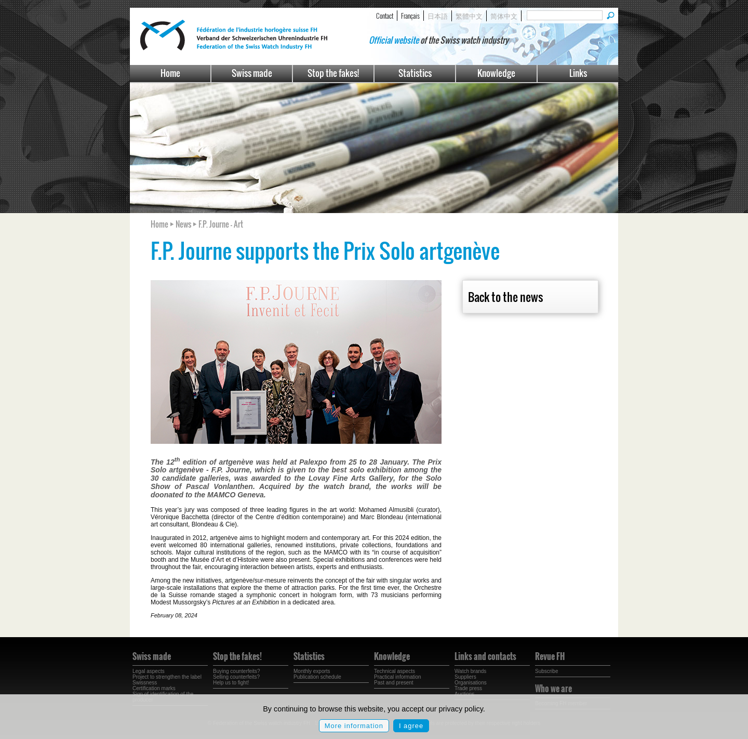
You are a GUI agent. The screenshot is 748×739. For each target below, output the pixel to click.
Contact (384, 15)
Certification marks (154, 688)
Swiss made (252, 73)
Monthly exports (311, 671)
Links (578, 73)
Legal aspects (148, 671)
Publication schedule (317, 677)
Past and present (393, 682)
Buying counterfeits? (236, 671)
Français (410, 15)
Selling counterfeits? (236, 677)
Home (170, 73)
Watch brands (470, 671)
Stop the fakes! (333, 73)
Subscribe (546, 671)
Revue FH (550, 656)
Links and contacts (485, 656)
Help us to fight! (231, 682)
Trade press (468, 688)
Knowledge (496, 73)
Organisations (471, 682)
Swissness (144, 682)
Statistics (415, 73)
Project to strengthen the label (167, 677)
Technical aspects (394, 671)
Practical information (397, 677)
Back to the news (505, 296)
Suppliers (465, 677)
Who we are (553, 688)
